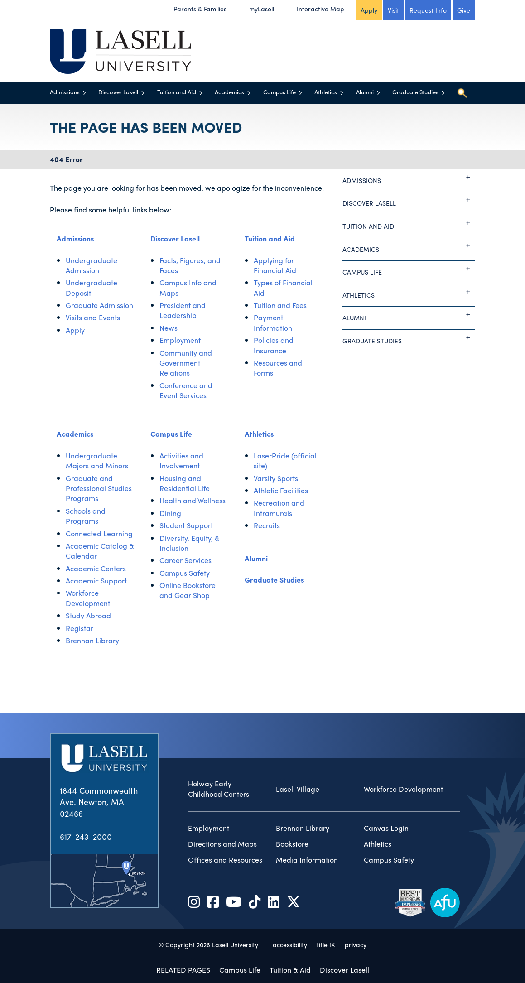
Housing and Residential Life (184, 483)
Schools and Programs (86, 516)
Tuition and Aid (176, 91)
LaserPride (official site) (285, 460)
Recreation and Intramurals (279, 507)
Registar (79, 628)
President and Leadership (182, 310)
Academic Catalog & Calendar (100, 550)
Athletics (325, 91)
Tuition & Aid (290, 969)
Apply (369, 9)
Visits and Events (93, 317)
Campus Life (279, 91)
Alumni (365, 91)
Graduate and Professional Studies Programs (99, 488)
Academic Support (96, 580)
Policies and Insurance (274, 345)
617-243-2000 (86, 836)
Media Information (307, 860)
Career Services (185, 560)
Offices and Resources (225, 860)
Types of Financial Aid (283, 287)
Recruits (267, 525)
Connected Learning (99, 533)
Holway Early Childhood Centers (218, 789)
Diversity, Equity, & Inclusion (189, 543)
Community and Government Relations (185, 362)
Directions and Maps (222, 844)
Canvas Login (386, 828)
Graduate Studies (415, 91)
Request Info (428, 9)
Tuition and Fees (280, 305)
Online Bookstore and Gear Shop (187, 590)
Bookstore (292, 844)
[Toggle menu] (84, 92)
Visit (393, 9)
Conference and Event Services (185, 390)
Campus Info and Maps (188, 287)
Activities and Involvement (181, 460)
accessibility (290, 944)
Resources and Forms (278, 367)
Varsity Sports (276, 478)
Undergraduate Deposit (91, 287)
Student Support (186, 525)
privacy (355, 944)
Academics (229, 91)
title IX (326, 944)
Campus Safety (184, 573)
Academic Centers (96, 568)
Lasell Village (297, 789)
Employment (180, 340)
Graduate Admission (99, 305)
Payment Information (273, 322)
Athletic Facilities (281, 490)
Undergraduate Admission (91, 265)
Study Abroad (88, 615)
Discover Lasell (118, 91)
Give (463, 9)
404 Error (66, 159)
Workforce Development (88, 598)
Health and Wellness (192, 500)
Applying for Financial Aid (275, 265)
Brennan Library (92, 640)
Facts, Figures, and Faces (190, 265)
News (168, 328)
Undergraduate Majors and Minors (97, 460)
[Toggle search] (462, 93)
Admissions (65, 91)
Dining (170, 513)
